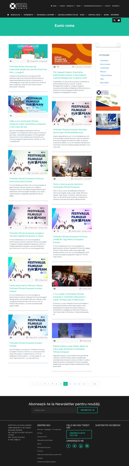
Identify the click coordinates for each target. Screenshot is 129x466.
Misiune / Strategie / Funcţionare (49, 429)
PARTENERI (115, 6)
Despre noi (69, 6)
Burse (106, 15)
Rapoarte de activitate (45, 440)
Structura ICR (42, 437)
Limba (53, 6)
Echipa (39, 433)
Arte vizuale (105, 64)
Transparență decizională (93, 6)
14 (79, 384)
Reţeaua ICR (15, 15)
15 (84, 384)
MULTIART (104, 83)
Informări (115, 15)
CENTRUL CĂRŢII (94, 15)
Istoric (39, 444)
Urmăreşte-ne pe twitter (77, 434)
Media (79, 6)
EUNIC (82, 15)
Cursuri (62, 6)
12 (70, 384)
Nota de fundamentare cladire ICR (49, 454)
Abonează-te (87, 410)
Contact (108, 6)
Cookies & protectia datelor (46, 462)
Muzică (103, 72)
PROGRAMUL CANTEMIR (45, 15)
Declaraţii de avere (44, 447)
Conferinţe (104, 68)
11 (65, 384)
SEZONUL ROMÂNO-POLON (68, 15)
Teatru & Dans (106, 75)
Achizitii (40, 451)
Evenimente (28, 15)
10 (61, 384)
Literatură (104, 60)
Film (102, 79)
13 (75, 384)
